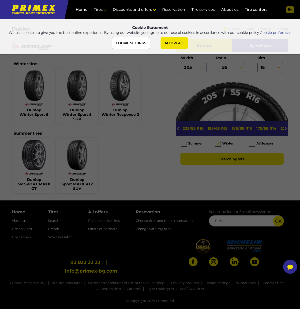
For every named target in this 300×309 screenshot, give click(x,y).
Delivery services (185, 283)
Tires (98, 9)
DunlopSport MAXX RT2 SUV (77, 184)
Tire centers (256, 9)
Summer (195, 143)
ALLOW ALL (174, 43)
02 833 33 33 (85, 262)
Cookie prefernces (275, 32)
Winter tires (246, 283)
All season (264, 143)
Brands (54, 229)
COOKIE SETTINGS (131, 43)
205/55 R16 (193, 128)
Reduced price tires (104, 221)
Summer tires (273, 283)
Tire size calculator (66, 283)
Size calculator (60, 237)
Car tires (134, 289)
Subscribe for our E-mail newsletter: (246, 218)
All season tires (108, 289)
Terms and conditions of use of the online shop (126, 283)
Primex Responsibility (27, 283)
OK (278, 221)
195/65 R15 (218, 128)
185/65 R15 (242, 128)
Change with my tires (153, 229)
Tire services (203, 9)
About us (230, 9)
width (194, 64)
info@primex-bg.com (91, 271)
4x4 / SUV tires (192, 289)
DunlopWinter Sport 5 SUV (77, 114)
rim (270, 64)
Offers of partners (102, 229)
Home (81, 9)
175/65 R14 (266, 128)
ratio (232, 64)
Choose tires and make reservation (164, 221)
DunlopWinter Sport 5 (34, 112)
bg (290, 9)
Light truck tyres (160, 289)
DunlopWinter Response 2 (120, 112)
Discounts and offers (132, 9)
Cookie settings (217, 283)
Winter (227, 143)
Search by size (232, 159)
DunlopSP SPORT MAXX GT (34, 184)
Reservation (173, 9)
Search (53, 221)
